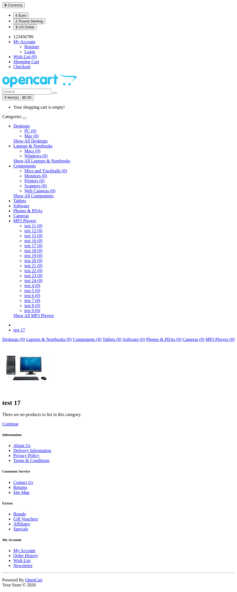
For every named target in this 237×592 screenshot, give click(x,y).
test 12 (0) (33, 230)
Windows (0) (35, 156)
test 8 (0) (32, 305)
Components (24, 166)
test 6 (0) (32, 295)
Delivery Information (32, 450)
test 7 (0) (32, 300)
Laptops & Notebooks (32, 146)
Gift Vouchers (25, 519)
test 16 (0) (33, 240)
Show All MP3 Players (33, 315)
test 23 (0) (33, 275)
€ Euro (21, 15)
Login (29, 51)
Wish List (22, 560)
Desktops (21, 126)
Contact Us (23, 482)
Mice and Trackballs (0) (45, 171)
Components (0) (87, 339)
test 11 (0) (33, 225)
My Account (24, 550)
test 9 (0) (32, 310)
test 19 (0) (33, 255)
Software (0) (134, 339)
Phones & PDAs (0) (164, 339)
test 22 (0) (33, 270)
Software (21, 205)
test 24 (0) (33, 280)
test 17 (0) (33, 245)
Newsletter (22, 565)
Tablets (19, 200)
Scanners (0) (35, 185)
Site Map (21, 492)
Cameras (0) (194, 339)
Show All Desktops (30, 141)
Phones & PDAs (27, 210)
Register (31, 46)
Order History (25, 555)
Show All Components (33, 195)
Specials (20, 529)
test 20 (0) (33, 260)
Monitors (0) (35, 175)
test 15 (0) (33, 235)
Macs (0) (32, 151)
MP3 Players (24, 220)
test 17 (19, 330)
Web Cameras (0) (40, 190)
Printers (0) (34, 180)
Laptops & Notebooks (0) (49, 339)
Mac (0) (31, 136)
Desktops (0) (13, 339)
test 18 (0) (33, 250)
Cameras (21, 215)
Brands (19, 514)
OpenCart (33, 580)
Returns (20, 487)
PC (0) (30, 131)
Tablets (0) (112, 339)
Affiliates (21, 524)
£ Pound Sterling (29, 21)
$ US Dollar (25, 27)
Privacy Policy (26, 455)
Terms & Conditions (31, 460)
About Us (22, 445)
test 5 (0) (32, 290)
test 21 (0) (33, 265)
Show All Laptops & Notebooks (41, 161)
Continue (10, 424)
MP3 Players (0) (220, 339)
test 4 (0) (32, 285)
